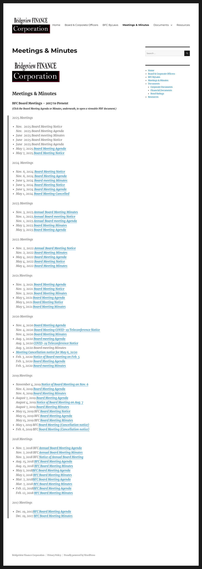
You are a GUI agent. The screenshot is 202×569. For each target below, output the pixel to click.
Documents (161, 24)
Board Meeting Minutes (49, 393)
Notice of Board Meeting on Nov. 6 (64, 384)
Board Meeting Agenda (50, 284)
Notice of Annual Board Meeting (61, 457)
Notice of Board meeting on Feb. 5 (56, 357)
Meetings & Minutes (136, 24)
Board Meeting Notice (49, 289)
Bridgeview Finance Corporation (28, 555)
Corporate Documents (162, 87)
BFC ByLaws (110, 24)
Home (56, 24)
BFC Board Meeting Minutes (52, 475)
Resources (183, 24)
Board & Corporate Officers (81, 24)
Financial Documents (161, 90)
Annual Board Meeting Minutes (56, 212)
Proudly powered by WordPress (79, 555)
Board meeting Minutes (49, 366)
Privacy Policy (54, 555)
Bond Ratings (157, 93)
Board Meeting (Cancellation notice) (64, 429)
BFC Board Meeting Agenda (51, 470)
